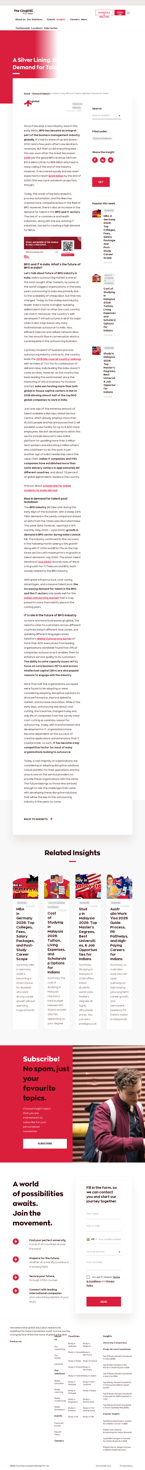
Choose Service (95, 1252)
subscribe (45, 1143)
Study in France (90, 1361)
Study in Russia (89, 1391)
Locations (37, 28)
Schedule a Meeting (104, 13)
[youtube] (122, 3)
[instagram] (128, 3)
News (84, 19)
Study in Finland (75, 1367)
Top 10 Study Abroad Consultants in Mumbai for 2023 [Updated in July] (117, 1396)
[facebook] (103, 3)
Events (51, 19)
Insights (60, 19)
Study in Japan (89, 1376)
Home (27, 93)
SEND (103, 1301)
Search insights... (101, 115)
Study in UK (73, 1417)
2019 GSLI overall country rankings (58, 359)
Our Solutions (34, 19)
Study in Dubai (74, 1361)
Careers (75, 19)
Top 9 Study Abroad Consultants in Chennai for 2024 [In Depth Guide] (117, 1385)
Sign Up (120, 13)
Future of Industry (41, 93)
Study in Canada (75, 1352)
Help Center (51, 28)
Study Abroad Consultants (117, 1349)
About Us (20, 19)
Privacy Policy (126, 1466)
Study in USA (88, 1417)
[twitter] (116, 3)
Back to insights (38, 819)
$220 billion (56, 175)
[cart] (128, 12)
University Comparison (115, 1343)
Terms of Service (103, 1466)
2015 (27, 157)
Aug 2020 (44, 561)
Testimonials (22, 28)
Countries (74, 1336)
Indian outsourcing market (41, 598)
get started (101, 184)
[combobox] (92, 1239)
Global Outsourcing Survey (54, 638)
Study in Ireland (75, 1376)
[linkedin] (109, 3)
